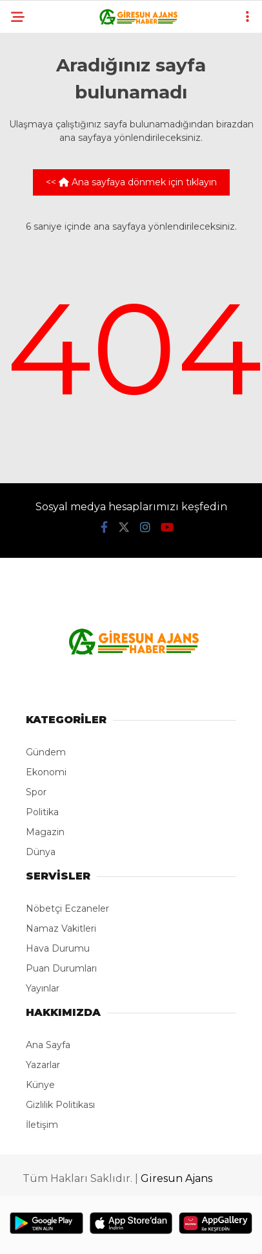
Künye (40, 1085)
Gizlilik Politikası (60, 1105)
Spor (36, 792)
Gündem (46, 752)
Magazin (45, 832)
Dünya (40, 852)
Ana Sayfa (48, 1045)
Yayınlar (42, 988)
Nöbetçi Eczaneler (67, 908)
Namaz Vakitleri (61, 928)
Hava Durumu (58, 948)
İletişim (42, 1124)
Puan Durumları (61, 968)
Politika (42, 812)
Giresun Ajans (176, 1178)
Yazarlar (43, 1065)
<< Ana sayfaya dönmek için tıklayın (131, 182)
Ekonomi (46, 772)
